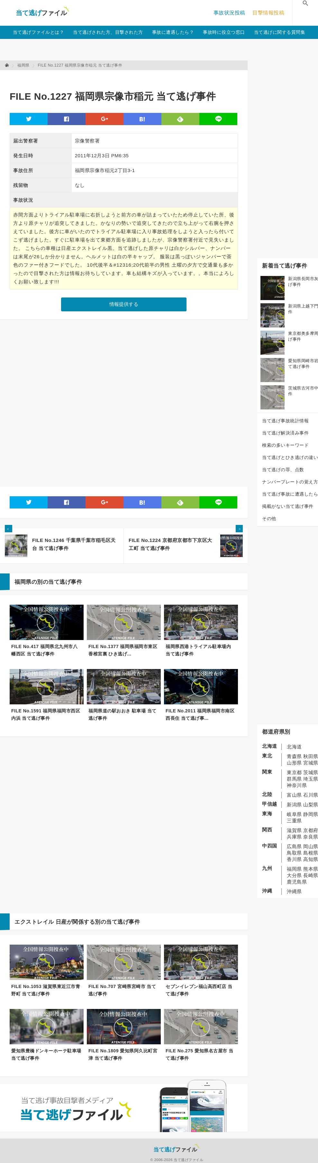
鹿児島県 (297, 881)
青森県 (294, 756)
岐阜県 (294, 814)
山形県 (294, 762)
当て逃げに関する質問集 (279, 32)
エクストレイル (34, 922)
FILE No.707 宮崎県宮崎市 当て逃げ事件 (122, 990)
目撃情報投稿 (268, 12)
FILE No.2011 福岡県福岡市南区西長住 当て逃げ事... (200, 714)
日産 (61, 922)
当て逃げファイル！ (42, 13)
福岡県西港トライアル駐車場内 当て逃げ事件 (198, 650)
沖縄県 (294, 891)
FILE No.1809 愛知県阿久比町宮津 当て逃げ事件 (122, 1054)
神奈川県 (297, 785)
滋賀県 (294, 830)
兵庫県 (294, 836)
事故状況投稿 (229, 12)
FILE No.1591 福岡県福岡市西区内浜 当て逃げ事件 (45, 714)
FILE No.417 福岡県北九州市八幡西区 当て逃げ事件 (44, 650)
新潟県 (294, 804)
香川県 (294, 859)
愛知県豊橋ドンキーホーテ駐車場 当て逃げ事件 (46, 1054)
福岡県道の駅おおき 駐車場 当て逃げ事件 (122, 714)
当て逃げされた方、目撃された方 (108, 32)
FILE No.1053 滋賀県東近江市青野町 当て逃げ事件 (45, 990)
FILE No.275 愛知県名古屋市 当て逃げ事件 (199, 1054)
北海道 (294, 746)
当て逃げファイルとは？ (38, 32)
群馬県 (294, 779)
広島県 (294, 846)
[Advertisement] (127, 77)
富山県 (294, 795)
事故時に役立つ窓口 (224, 32)
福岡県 (294, 869)
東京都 (294, 772)
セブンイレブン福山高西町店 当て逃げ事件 (199, 990)
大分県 (294, 875)
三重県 (294, 820)
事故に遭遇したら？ (173, 32)
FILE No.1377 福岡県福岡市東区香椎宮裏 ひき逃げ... (122, 650)
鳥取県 (294, 853)
